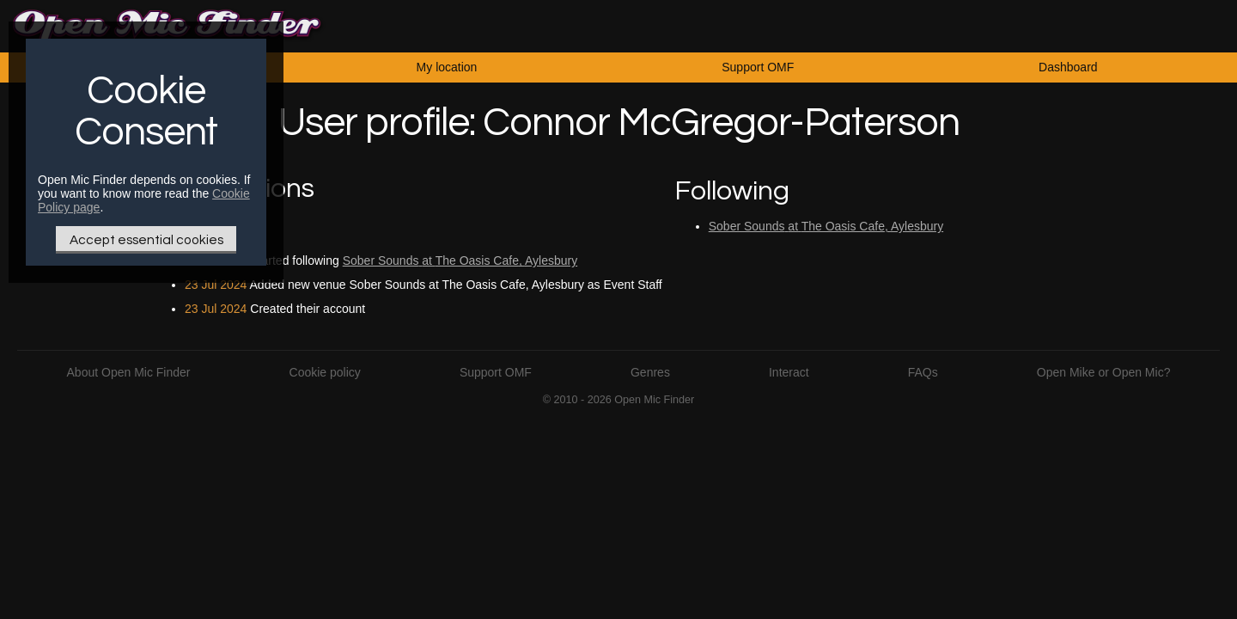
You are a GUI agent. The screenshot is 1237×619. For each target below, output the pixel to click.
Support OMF (758, 67)
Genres (650, 372)
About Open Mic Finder (129, 372)
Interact (789, 372)
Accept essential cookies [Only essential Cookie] (146, 240)
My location (447, 67)
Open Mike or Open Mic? (1104, 372)
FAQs (923, 372)
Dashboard (1068, 67)
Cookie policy (325, 372)
